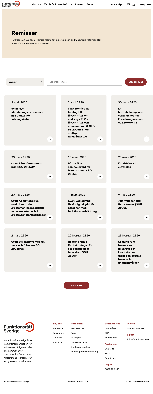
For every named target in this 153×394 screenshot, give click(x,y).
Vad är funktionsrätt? (55, 4)
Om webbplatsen (79, 342)
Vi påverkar (77, 4)
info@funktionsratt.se (138, 339)
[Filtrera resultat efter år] (25, 82)
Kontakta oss (77, 328)
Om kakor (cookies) (81, 347)
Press (90, 4)
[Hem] (11, 4)
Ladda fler (76, 285)
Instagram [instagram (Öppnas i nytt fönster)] (58, 333)
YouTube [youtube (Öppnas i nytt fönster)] (57, 337)
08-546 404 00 (135, 328)
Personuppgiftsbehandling (84, 351)
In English (76, 337)
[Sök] (131, 4)
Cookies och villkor (77, 381)
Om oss (36, 4)
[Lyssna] (116, 4)
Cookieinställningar (137, 381)
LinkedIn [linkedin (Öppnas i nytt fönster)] (58, 342)
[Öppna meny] (145, 4)
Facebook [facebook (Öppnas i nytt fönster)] (58, 328)
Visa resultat (136, 81)
